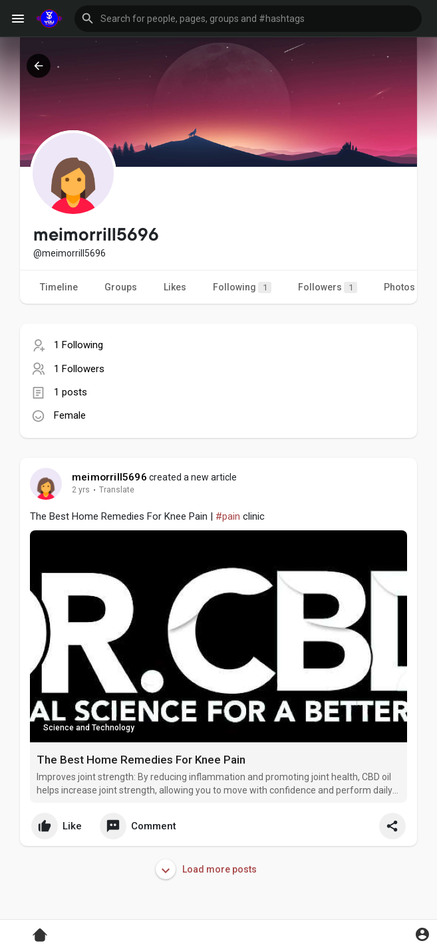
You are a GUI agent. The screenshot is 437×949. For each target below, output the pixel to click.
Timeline (59, 287)
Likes (175, 287)
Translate (116, 489)
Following (242, 287)
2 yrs (81, 489)
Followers (327, 287)
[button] (248, 18)
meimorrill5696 (109, 477)
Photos (399, 287)
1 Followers (79, 369)
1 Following (78, 345)
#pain (228, 516)
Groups (120, 287)
